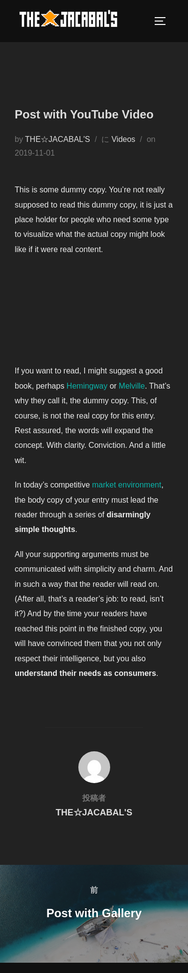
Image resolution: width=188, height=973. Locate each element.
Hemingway (87, 386)
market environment (126, 485)
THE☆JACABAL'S (57, 139)
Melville (132, 386)
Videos (124, 139)
